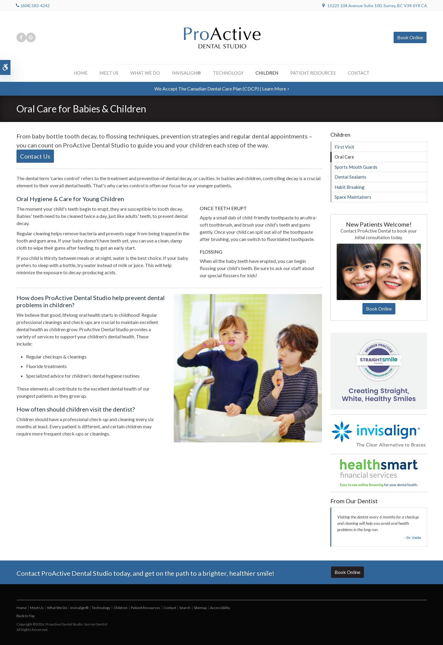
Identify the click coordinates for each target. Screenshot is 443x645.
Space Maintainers (353, 197)
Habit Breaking (350, 187)
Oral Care (344, 156)
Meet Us (108, 73)
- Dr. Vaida (412, 537)
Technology (228, 73)
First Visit (344, 147)
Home (80, 73)
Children (266, 73)
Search (184, 607)
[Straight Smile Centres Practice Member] (378, 370)
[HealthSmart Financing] (378, 473)
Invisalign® (186, 73)
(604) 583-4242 (35, 5)
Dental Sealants (350, 177)
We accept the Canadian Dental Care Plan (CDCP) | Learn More (220, 88)
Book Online (410, 37)
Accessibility (220, 607)
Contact (358, 73)
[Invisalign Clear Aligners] (378, 433)
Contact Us (35, 156)
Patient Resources (313, 73)
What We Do (145, 73)
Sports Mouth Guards (356, 167)
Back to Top (25, 616)
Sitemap (200, 607)
